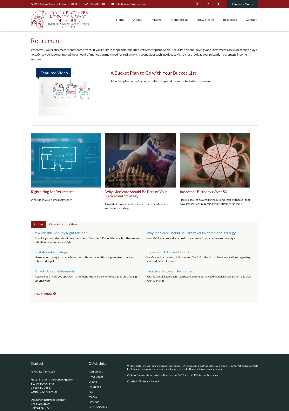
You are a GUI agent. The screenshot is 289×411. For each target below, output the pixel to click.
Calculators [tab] (56, 224)
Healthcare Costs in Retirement (170, 271)
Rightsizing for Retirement (52, 192)
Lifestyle (94, 401)
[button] (120, 19)
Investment (96, 376)
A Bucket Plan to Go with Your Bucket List (153, 73)
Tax (91, 391)
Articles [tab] (38, 224)
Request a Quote (242, 4)
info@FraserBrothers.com (129, 4)
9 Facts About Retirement (54, 271)
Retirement (96, 371)
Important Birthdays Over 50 (203, 192)
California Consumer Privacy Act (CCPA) (228, 366)
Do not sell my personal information (206, 369)
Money (93, 396)
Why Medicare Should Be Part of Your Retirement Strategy (136, 194)
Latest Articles (98, 406)
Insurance (95, 386)
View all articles (45, 293)
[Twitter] (197, 4)
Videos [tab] (73, 224)
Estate (93, 381)
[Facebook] (218, 4)
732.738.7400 (95, 4)
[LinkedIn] (208, 4)
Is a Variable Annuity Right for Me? (61, 233)
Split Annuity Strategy (51, 252)
